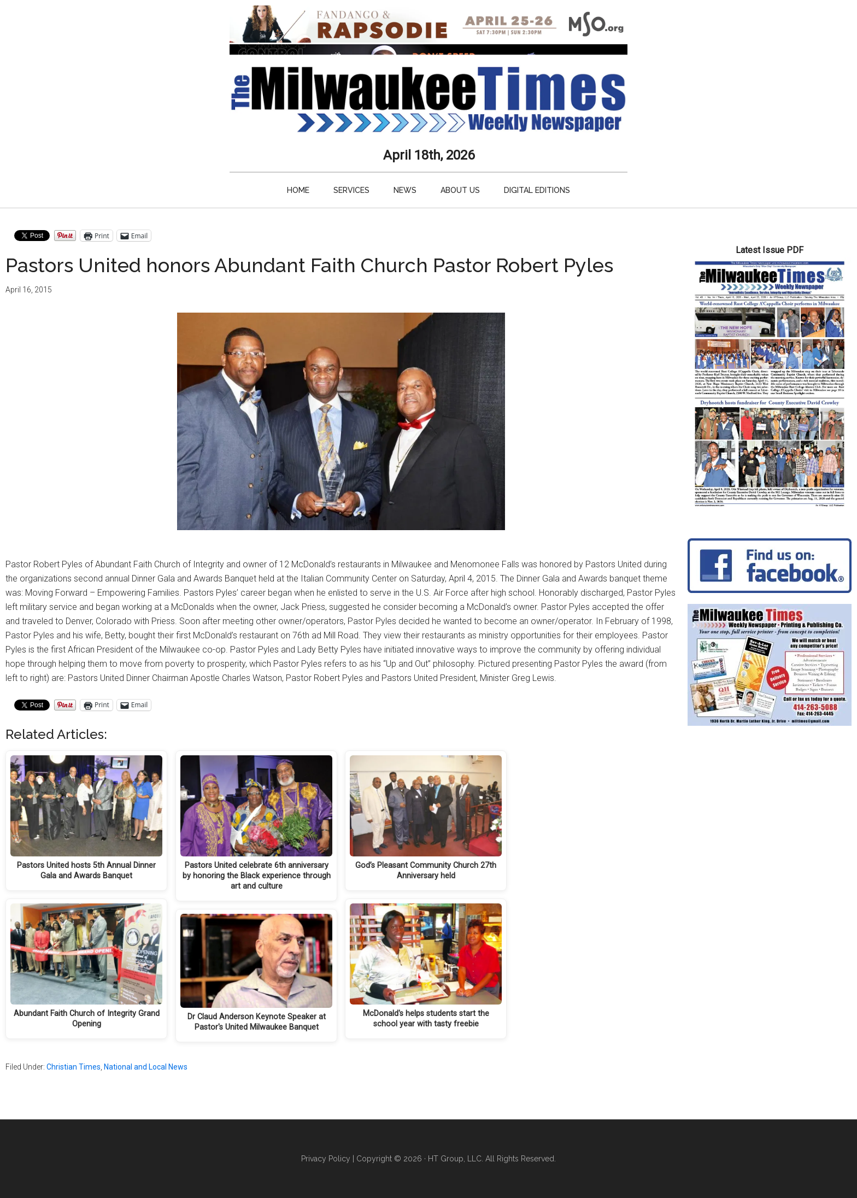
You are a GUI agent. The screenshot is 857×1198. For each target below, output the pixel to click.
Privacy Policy (325, 1158)
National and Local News (145, 1066)
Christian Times (73, 1066)
